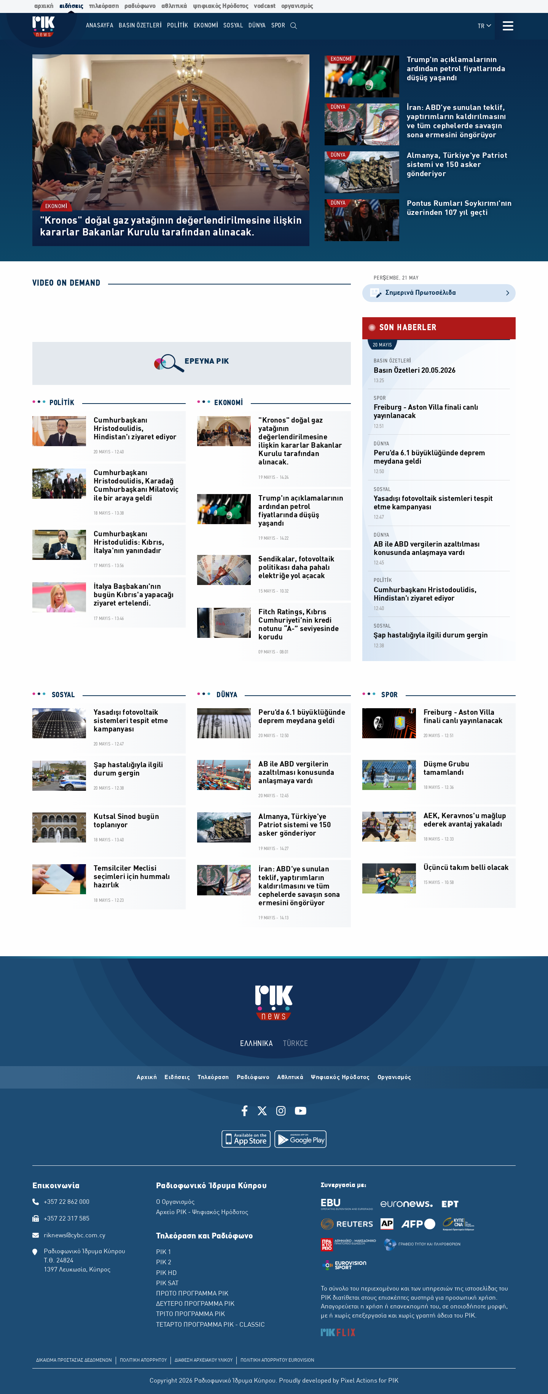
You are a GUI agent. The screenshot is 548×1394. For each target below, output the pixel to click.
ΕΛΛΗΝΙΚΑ (256, 1044)
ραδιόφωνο (140, 6)
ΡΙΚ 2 (163, 1263)
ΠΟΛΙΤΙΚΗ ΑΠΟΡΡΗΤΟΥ (143, 1360)
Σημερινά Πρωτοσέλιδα (439, 293)
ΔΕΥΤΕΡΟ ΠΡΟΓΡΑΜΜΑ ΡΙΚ (195, 1304)
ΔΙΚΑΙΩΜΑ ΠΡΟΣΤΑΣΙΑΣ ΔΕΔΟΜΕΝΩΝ (74, 1360)
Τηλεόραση (213, 1077)
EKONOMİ (56, 207)
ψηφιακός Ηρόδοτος (221, 6)
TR (485, 26)
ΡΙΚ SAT (167, 1284)
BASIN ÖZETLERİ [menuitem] (140, 25)
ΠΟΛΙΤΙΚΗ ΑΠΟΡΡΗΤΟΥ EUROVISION (277, 1360)
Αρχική (147, 1077)
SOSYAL (382, 490)
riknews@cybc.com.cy (74, 1236)
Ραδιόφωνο (253, 1077)
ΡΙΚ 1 (163, 1252)
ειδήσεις (71, 6)
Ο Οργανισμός (175, 1202)
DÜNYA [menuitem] (257, 25)
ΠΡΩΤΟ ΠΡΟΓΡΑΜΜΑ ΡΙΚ (192, 1294)
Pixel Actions (359, 1381)
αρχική (44, 6)
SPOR (380, 398)
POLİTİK (62, 403)
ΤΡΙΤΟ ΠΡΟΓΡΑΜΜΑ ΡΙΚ (190, 1314)
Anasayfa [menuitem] (100, 25)
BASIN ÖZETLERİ (392, 361)
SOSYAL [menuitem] (233, 25)
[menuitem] (294, 26)
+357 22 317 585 (66, 1219)
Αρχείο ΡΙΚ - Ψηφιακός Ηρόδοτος (202, 1213)
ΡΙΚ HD (166, 1273)
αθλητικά (174, 6)
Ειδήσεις (177, 1077)
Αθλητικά (290, 1077)
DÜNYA (338, 107)
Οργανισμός (394, 1077)
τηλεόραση (104, 6)
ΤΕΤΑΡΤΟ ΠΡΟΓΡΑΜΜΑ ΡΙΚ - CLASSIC (210, 1325)
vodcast (265, 6)
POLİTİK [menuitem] (177, 25)
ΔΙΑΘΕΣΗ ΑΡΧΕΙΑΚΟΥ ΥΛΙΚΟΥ (204, 1360)
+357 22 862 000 (66, 1202)
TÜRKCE (295, 1044)
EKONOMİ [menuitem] (206, 25)
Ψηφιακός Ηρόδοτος (340, 1077)
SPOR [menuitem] (278, 25)
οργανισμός (297, 6)
